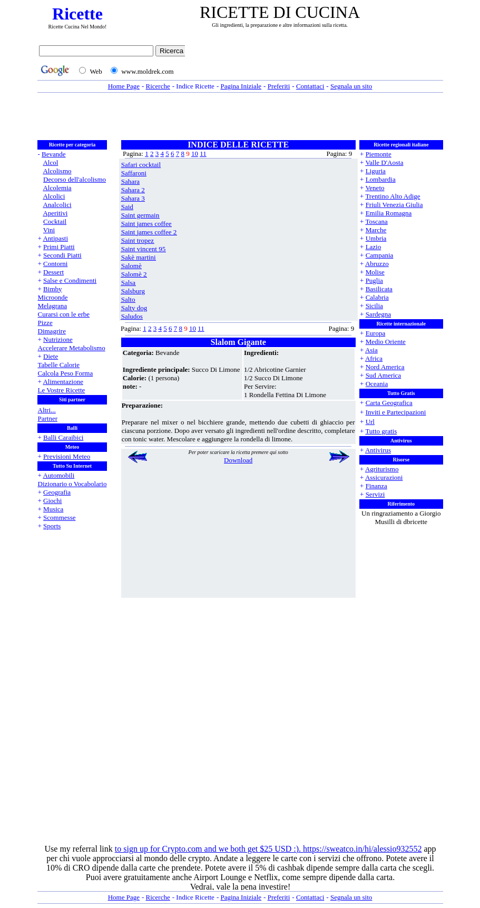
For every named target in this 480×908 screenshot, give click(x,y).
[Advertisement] (316, 61)
